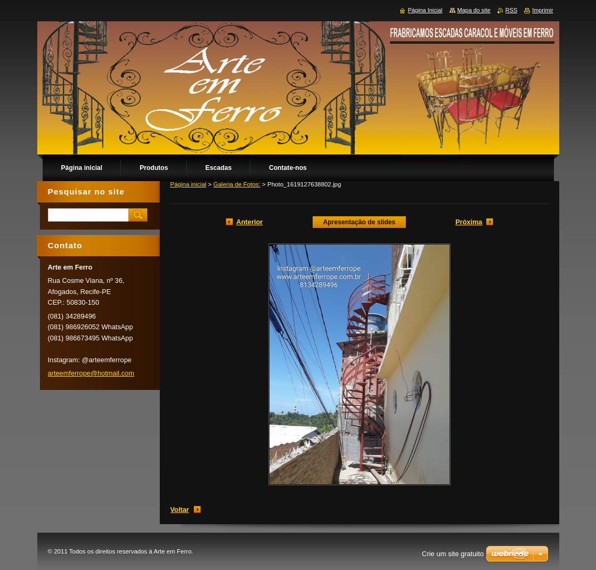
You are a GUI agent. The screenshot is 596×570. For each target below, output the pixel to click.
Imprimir (542, 10)
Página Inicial (425, 10)
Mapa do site (474, 10)
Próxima (469, 222)
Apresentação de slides (359, 222)
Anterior (249, 222)
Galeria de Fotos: (237, 184)
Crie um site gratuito (453, 554)
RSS (511, 10)
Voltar (179, 510)
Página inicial (188, 184)
